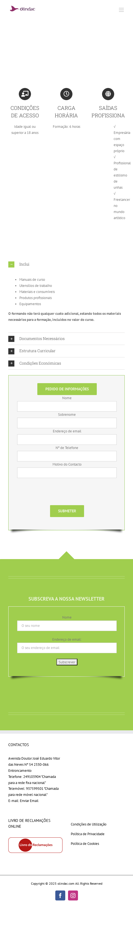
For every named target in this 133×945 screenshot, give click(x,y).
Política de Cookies (85, 843)
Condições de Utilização (88, 824)
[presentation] (59, 494)
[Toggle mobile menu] (122, 10)
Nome (67, 617)
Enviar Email (29, 800)
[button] (66, 264)
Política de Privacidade (88, 834)
